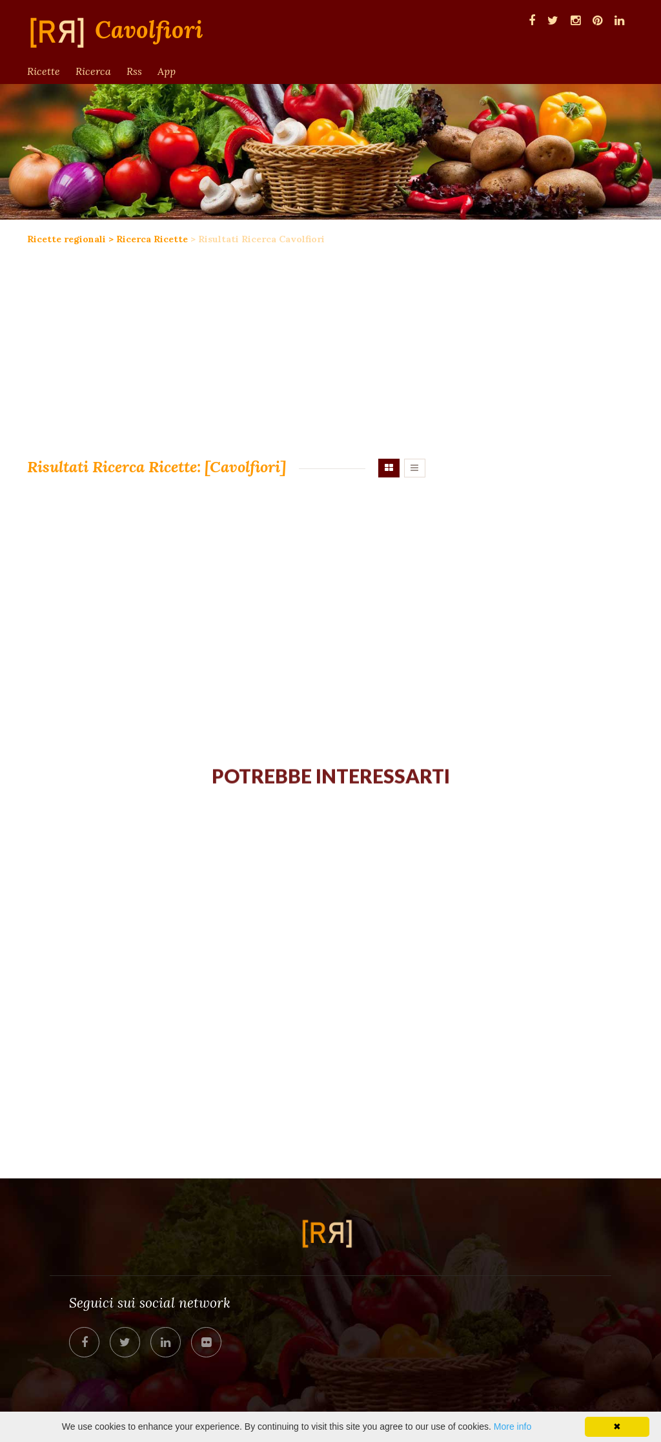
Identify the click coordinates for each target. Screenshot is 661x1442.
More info (512, 1426)
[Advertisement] (226, 348)
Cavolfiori (149, 30)
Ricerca (93, 71)
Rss (134, 71)
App (167, 71)
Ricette (43, 71)
